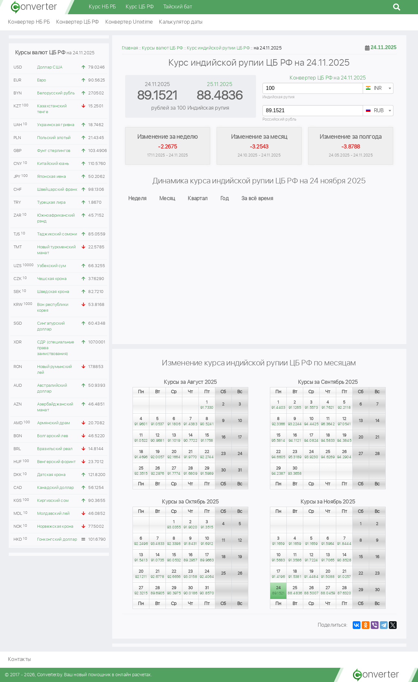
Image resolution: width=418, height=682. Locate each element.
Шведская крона (53, 292)
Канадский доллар (55, 488)
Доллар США (50, 67)
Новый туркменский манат (56, 250)
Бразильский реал (55, 449)
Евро (41, 80)
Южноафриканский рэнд (56, 218)
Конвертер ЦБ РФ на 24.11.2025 (328, 78)
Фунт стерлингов (53, 151)
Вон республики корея (53, 308)
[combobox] (378, 88)
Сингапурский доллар (51, 326)
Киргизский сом (53, 501)
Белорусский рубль (56, 93)
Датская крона (51, 475)
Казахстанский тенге (52, 109)
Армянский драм (53, 423)
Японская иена (51, 177)
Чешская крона (52, 279)
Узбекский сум (51, 266)
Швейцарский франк (57, 190)
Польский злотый (54, 138)
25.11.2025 (219, 84)
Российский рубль (280, 119)
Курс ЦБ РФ (140, 7)
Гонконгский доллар (57, 539)
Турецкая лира (51, 203)
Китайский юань (53, 164)
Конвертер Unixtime (129, 22)
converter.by (34, 7)
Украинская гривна (55, 125)
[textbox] (378, 88)
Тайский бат (177, 7)
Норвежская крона (55, 527)
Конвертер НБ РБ (29, 22)
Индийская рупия (279, 97)
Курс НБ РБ (102, 7)
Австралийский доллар (52, 389)
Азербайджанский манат (55, 407)
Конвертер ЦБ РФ (77, 22)
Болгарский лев (52, 436)
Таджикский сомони (57, 234)
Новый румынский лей (54, 370)
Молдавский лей (53, 514)
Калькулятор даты (180, 22)
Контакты (19, 659)
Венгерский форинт (56, 462)
